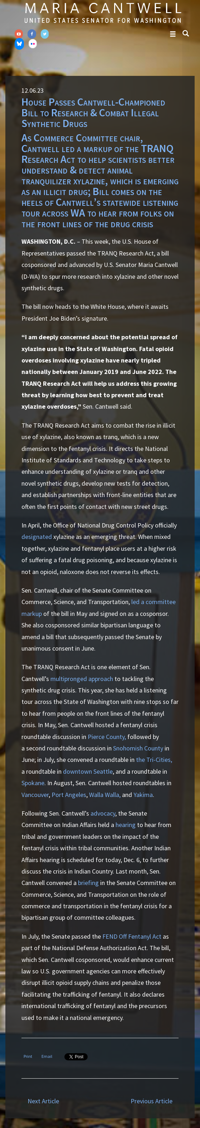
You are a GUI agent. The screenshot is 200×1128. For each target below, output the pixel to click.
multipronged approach (81, 679)
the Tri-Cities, (154, 759)
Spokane (32, 783)
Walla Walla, (105, 795)
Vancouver (35, 795)
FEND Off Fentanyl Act (132, 936)
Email (47, 1056)
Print (28, 1056)
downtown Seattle (88, 771)
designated (36, 537)
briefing (88, 883)
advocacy (103, 813)
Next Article (43, 1101)
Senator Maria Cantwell (102, 12)
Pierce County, (107, 737)
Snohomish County (139, 748)
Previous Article (151, 1101)
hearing (126, 825)
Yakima (143, 795)
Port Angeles (69, 795)
